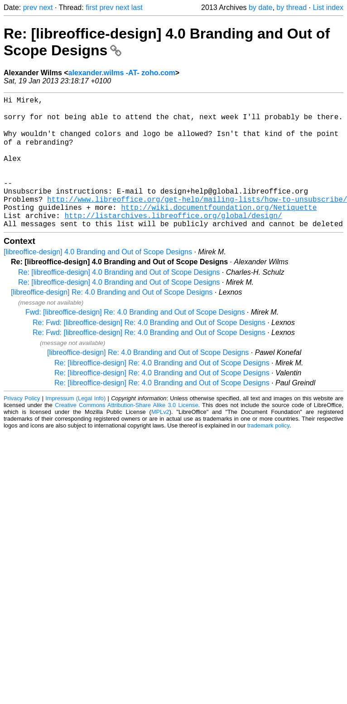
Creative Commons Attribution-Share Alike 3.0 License (126, 432)
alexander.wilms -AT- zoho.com (121, 73)
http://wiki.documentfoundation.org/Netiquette (219, 231)
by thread (291, 7)
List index (328, 7)
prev (30, 7)
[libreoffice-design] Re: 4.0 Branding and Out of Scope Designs (111, 320)
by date (260, 7)
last (137, 7)
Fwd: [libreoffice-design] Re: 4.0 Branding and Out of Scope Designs (135, 340)
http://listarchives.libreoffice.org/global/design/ (173, 241)
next (46, 7)
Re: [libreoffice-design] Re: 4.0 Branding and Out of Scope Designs (162, 390)
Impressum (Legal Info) (75, 425)
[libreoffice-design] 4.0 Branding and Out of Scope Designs (98, 279)
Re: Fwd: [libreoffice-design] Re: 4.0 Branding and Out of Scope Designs (149, 350)
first (91, 7)
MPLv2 (160, 439)
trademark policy (268, 453)
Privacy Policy (22, 425)
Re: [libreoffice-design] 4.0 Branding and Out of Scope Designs (119, 300)
